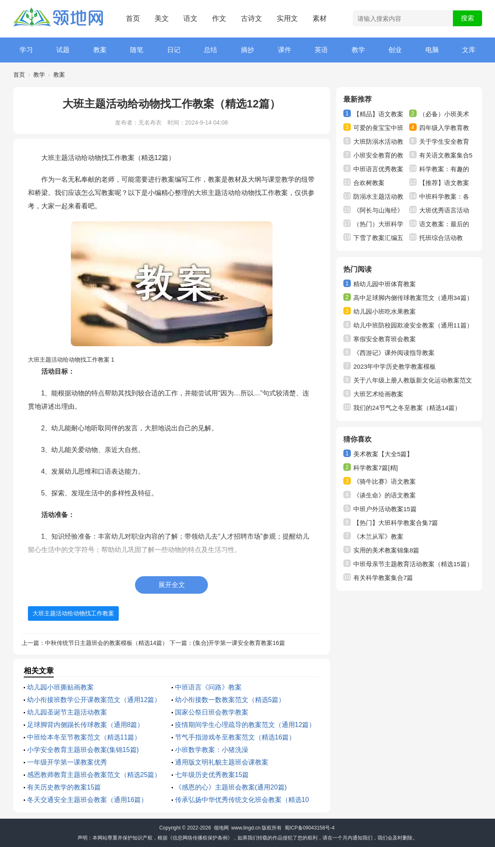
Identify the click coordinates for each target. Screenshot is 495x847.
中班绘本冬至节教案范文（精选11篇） (84, 737)
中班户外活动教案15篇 (385, 508)
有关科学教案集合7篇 (383, 577)
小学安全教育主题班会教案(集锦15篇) (83, 749)
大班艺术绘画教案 (378, 393)
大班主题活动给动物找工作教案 (73, 613)
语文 (190, 18)
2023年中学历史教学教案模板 (394, 366)
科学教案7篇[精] (375, 467)
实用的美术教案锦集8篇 (386, 550)
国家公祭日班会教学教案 (211, 712)
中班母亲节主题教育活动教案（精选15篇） (413, 563)
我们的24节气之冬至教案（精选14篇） (407, 407)
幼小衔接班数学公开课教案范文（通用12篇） (94, 699)
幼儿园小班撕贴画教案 (60, 687)
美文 (162, 18)
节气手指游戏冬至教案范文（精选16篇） (235, 737)
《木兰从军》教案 (378, 536)
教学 (358, 49)
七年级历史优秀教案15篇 (212, 774)
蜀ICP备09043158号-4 (310, 828)
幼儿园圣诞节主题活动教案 (67, 712)
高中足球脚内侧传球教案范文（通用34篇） (413, 297)
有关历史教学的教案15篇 (64, 787)
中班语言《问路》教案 (208, 687)
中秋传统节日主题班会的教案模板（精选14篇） (106, 643)
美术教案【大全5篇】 (383, 453)
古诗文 (251, 18)
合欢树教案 (369, 182)
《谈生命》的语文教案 (384, 495)
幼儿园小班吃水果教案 (384, 311)
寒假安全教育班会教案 (384, 338)
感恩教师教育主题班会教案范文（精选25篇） (94, 774)
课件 (284, 49)
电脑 (432, 49)
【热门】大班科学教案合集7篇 (395, 522)
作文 (219, 18)
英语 (321, 49)
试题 (63, 49)
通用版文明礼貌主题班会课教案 (221, 762)
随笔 (136, 49)
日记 (173, 49)
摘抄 (247, 49)
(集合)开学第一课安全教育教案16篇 (239, 643)
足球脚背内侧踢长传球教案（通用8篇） (85, 724)
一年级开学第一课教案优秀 (67, 762)
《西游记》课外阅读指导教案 (394, 352)
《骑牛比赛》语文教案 (384, 481)
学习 (26, 49)
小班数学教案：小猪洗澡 (211, 749)
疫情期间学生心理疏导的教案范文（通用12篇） (245, 724)
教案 (100, 49)
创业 (395, 49)
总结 (210, 49)
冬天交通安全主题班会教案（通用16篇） (87, 799)
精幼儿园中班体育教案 (384, 283)
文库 (468, 49)
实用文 (287, 18)
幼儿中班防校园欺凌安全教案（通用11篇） (413, 325)
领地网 (221, 828)
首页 (133, 18)
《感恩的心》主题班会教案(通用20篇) (231, 787)
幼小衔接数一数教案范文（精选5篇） (230, 699)
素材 (319, 18)
